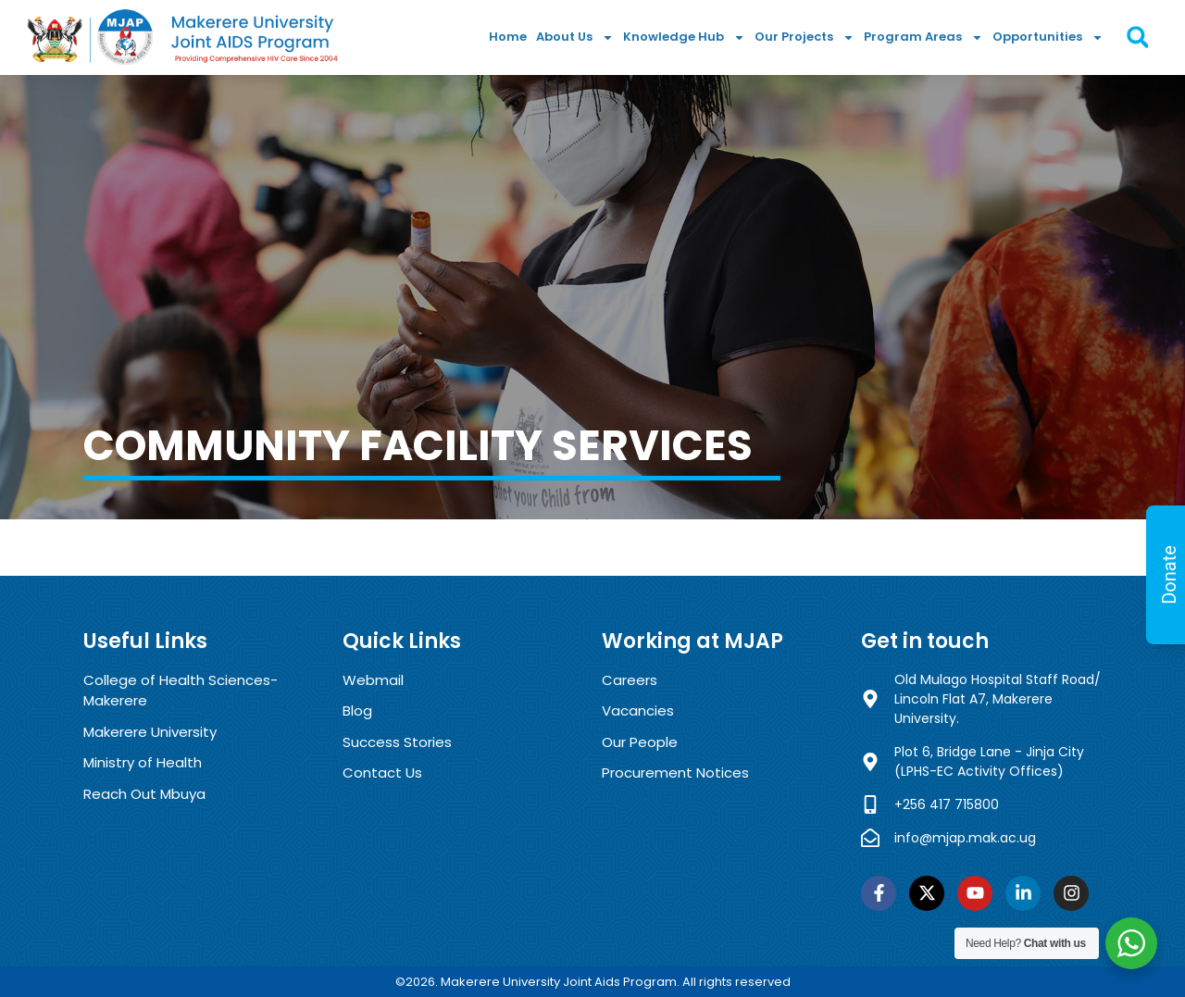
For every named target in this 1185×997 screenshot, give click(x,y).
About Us (575, 37)
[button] (1137, 37)
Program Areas (923, 37)
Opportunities (1048, 37)
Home (508, 36)
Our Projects (804, 37)
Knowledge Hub (684, 37)
